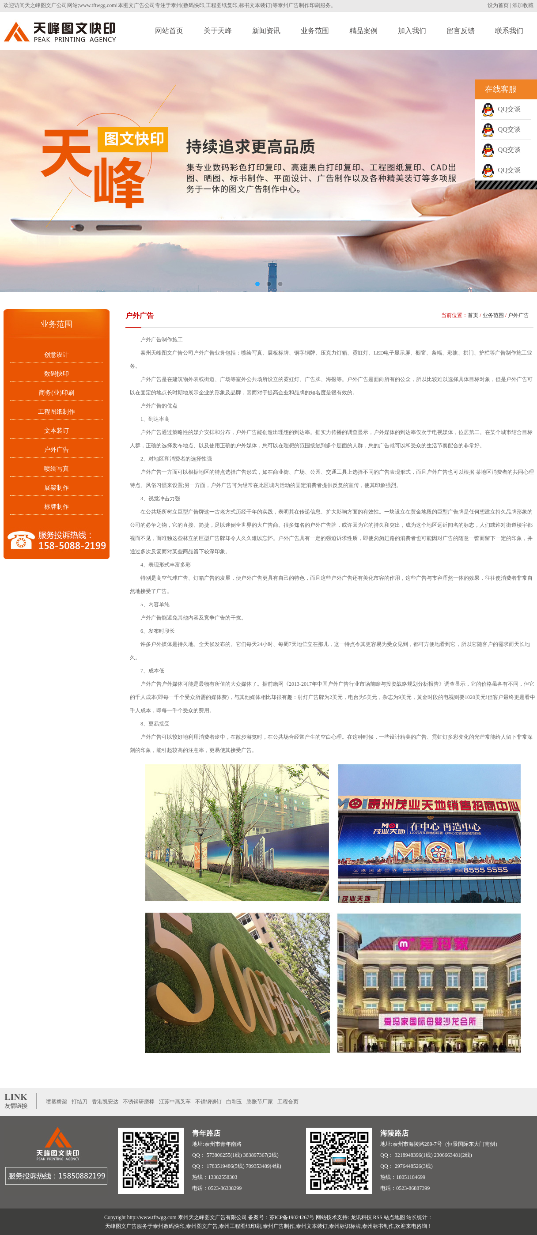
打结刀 (79, 1102)
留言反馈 (460, 30)
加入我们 (412, 30)
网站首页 (169, 30)
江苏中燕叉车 (175, 1102)
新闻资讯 (266, 30)
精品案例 (363, 30)
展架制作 (56, 487)
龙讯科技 (361, 1217)
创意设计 (56, 354)
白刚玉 (234, 1102)
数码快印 (56, 373)
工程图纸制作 (56, 411)
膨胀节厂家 (259, 1102)
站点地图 (394, 1217)
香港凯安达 (105, 1102)
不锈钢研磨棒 (139, 1102)
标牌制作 (56, 506)
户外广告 (56, 449)
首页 (473, 315)
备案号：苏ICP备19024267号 (281, 1217)
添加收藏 (522, 5)
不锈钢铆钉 (208, 1102)
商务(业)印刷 (56, 392)
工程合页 (288, 1102)
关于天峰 (218, 30)
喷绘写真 (56, 468)
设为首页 (498, 5)
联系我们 (509, 30)
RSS (377, 1217)
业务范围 (315, 30)
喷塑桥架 (56, 1102)
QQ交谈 (501, 109)
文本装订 (56, 430)
